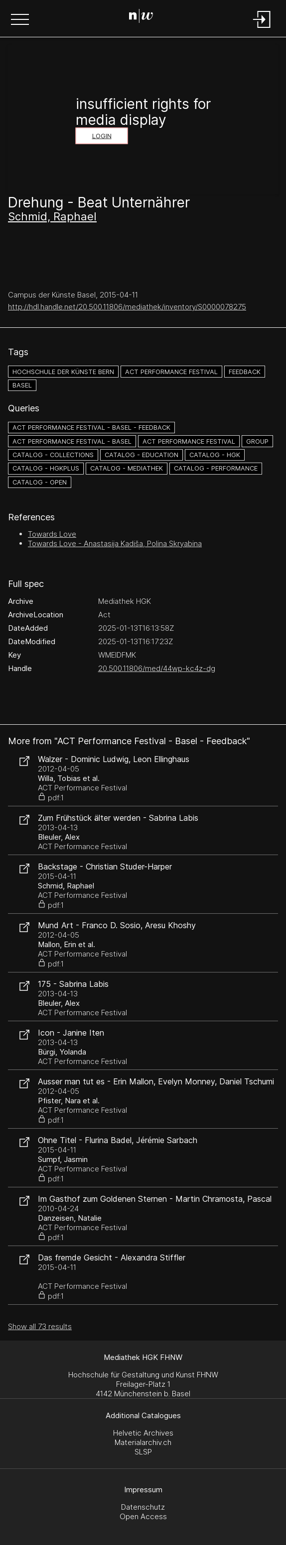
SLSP (143, 1451)
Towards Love (52, 534)
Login (102, 136)
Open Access (143, 1516)
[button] (20, 20)
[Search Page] (141, 17)
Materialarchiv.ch (143, 1442)
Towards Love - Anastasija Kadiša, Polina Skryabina (115, 543)
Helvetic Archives (143, 1433)
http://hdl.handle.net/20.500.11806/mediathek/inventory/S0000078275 (127, 306)
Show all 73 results (40, 1326)
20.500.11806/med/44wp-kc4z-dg (156, 668)
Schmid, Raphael (52, 216)
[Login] (262, 28)
